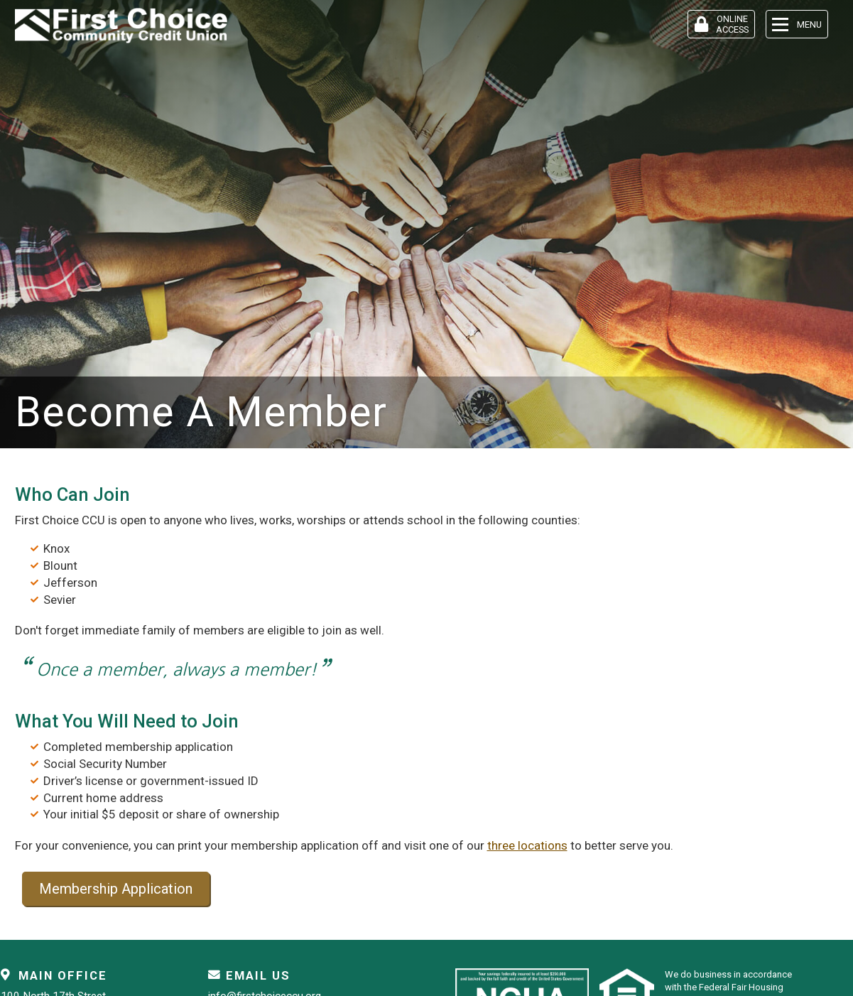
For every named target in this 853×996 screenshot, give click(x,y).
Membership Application (115, 888)
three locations (527, 845)
